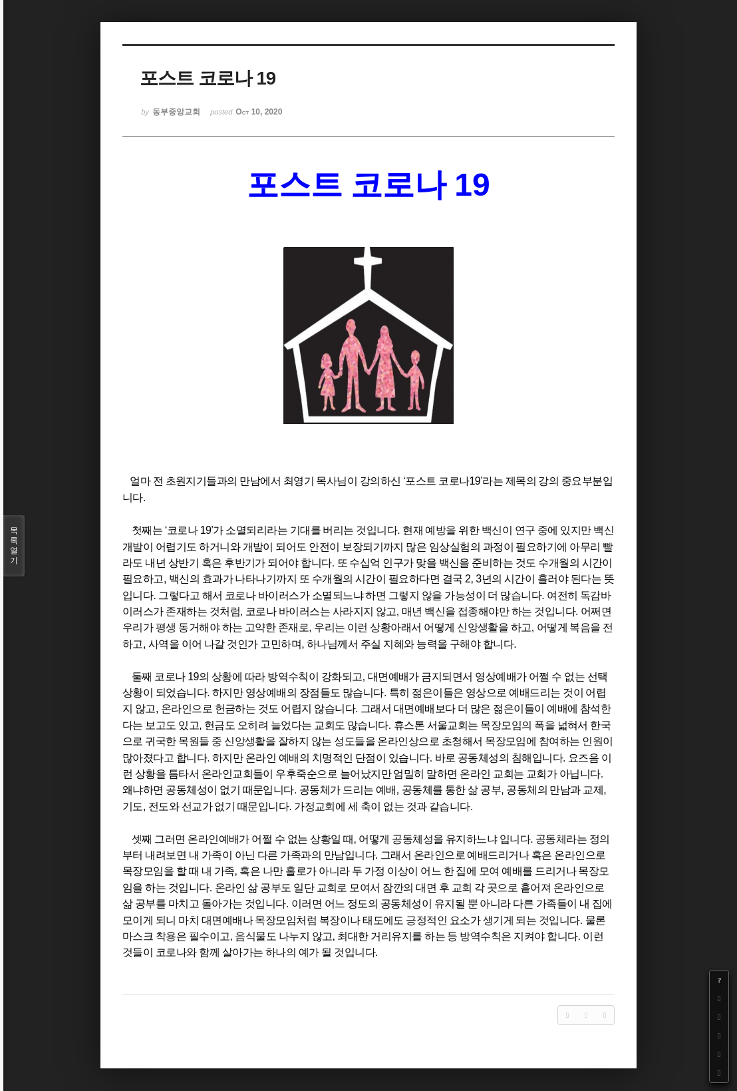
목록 (14, 546)
